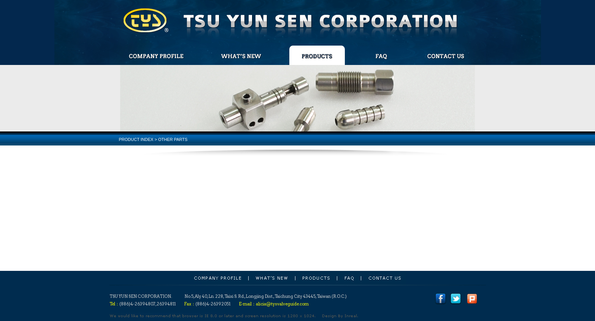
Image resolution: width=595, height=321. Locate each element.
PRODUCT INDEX (136, 139)
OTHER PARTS (172, 139)
